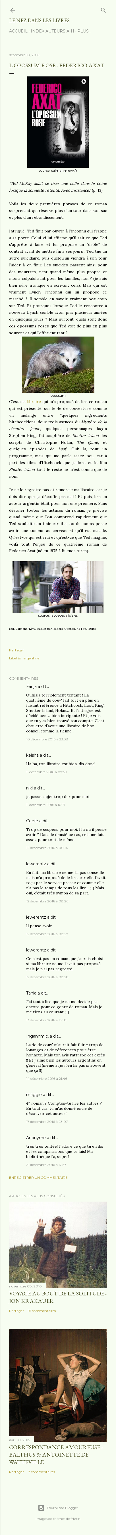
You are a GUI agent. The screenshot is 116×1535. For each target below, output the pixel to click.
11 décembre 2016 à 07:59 (46, 772)
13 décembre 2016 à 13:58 (46, 1020)
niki (29, 788)
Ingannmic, (37, 1036)
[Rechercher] (103, 9)
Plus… (84, 31)
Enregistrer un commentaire (38, 1177)
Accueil (18, 31)
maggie (34, 1094)
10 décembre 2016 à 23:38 (47, 739)
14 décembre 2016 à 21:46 (46, 1078)
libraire (34, 401)
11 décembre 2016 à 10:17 (45, 805)
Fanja (31, 686)
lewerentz (36, 863)
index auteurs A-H (52, 31)
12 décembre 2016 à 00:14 (47, 848)
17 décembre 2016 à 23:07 (47, 1121)
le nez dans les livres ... (41, 20)
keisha (32, 755)
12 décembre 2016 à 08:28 (47, 977)
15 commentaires (42, 1311)
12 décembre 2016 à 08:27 (47, 934)
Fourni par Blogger (58, 1507)
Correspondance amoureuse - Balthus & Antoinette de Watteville (56, 1454)
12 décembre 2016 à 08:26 (47, 901)
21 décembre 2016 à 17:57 (46, 1165)
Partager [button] (16, 650)
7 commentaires (41, 1472)
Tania (31, 993)
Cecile (32, 820)
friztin (75, 1518)
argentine (31, 658)
